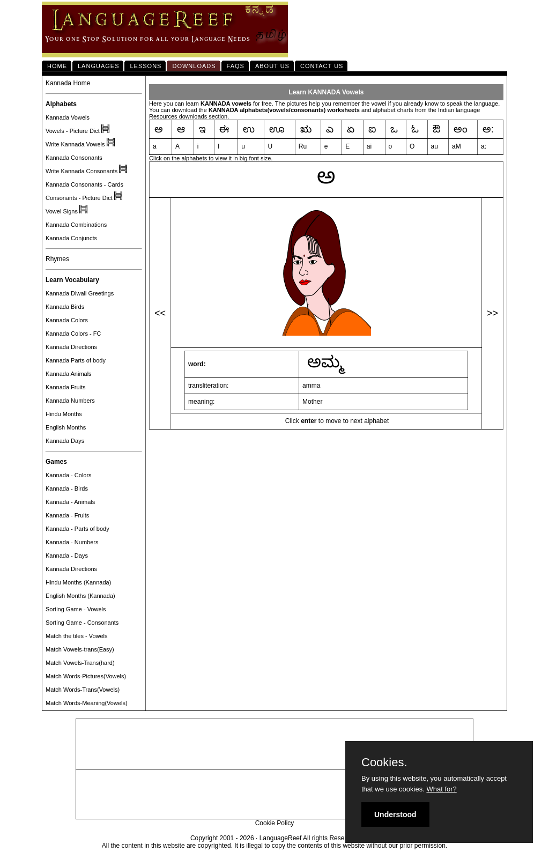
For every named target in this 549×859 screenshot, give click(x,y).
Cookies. (384, 762)
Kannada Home (68, 83)
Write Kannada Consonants (81, 171)
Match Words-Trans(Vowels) (83, 689)
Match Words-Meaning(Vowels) (87, 703)
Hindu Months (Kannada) (78, 582)
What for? (441, 789)
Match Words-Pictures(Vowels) (86, 676)
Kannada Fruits (66, 387)
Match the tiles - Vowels (77, 636)
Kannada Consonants (74, 157)
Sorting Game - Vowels (76, 609)
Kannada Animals (69, 374)
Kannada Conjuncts (71, 238)
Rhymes (57, 259)
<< (160, 313)
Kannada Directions (71, 347)
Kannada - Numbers (72, 542)
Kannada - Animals (70, 502)
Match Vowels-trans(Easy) (80, 649)
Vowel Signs (62, 211)
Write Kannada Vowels (75, 144)
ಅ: (488, 129)
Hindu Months (64, 414)
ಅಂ (461, 129)
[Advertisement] (274, 744)
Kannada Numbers (70, 400)
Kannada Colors (67, 320)
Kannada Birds (65, 306)
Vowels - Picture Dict (73, 131)
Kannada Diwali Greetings (80, 293)
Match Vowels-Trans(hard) (80, 663)
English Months (66, 427)
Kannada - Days (67, 555)
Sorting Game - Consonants (82, 622)
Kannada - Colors (69, 475)
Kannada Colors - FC (73, 333)
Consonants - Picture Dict (79, 198)
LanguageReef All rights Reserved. (309, 838)
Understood (395, 814)
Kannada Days (65, 441)
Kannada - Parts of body (77, 528)
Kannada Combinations (76, 224)
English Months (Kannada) (80, 596)
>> (492, 313)
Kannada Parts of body (76, 360)
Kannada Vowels (68, 117)
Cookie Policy (274, 823)
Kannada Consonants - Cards (84, 184)
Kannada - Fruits (67, 515)
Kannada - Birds (67, 488)
